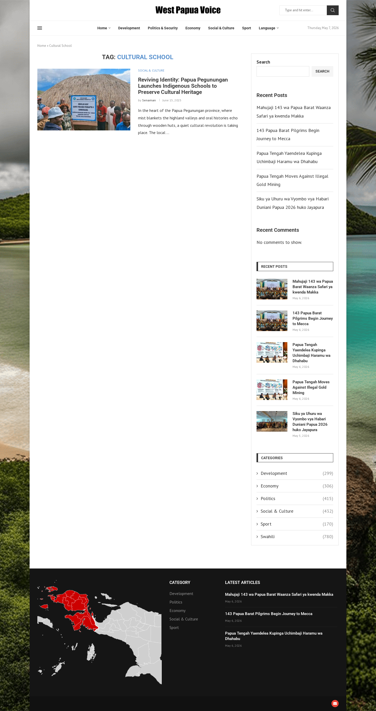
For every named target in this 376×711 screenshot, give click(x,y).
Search (333, 10)
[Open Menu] (39, 28)
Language (267, 28)
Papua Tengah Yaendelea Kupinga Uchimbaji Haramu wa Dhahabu (311, 352)
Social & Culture (221, 28)
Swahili (297, 536)
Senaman (149, 100)
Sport (246, 28)
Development (129, 28)
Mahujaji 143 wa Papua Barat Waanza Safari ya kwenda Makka (313, 287)
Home (102, 28)
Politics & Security (163, 28)
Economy (192, 28)
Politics (297, 498)
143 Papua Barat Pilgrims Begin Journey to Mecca (313, 318)
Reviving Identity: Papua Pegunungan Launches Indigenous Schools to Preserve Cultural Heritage (183, 86)
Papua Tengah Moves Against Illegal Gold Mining (311, 387)
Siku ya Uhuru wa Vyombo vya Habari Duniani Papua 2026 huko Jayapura (310, 421)
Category (179, 583)
